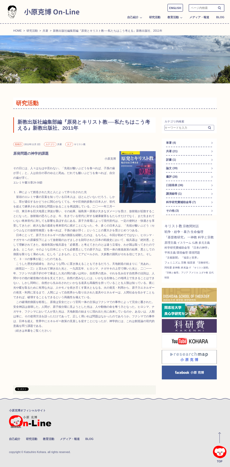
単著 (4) (171, 142)
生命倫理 (197, 232)
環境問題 (194, 252)
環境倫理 (182, 252)
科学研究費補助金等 (177, 247)
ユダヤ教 (203, 272)
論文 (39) (172, 168)
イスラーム (184, 242)
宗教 (183, 262)
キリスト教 (173, 226)
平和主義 (170, 252)
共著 (45, 30)
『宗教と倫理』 (172, 272)
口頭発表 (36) (174, 185)
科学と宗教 (206, 237)
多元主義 (204, 242)
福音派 (191, 262)
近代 (211, 272)
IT (190, 267)
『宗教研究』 (203, 262)
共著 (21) (172, 151)
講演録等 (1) (174, 193)
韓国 (166, 277)
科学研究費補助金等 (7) (181, 202)
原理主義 (170, 242)
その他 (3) (172, 210)
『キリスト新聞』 (201, 267)
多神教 (176, 267)
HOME (17, 30)
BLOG (89, 438)
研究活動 (32, 30)
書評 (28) (172, 176)
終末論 (184, 267)
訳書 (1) (171, 159)
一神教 (192, 237)
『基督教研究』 (175, 237)
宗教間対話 (191, 226)
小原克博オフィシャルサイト (27, 410)
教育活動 (48, 438)
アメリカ (193, 272)
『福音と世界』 (190, 257)
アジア (184, 272)
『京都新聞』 (172, 257)
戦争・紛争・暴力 (177, 232)
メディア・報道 (70, 438)
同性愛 (168, 267)
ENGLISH (175, 8)
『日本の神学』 (200, 247)
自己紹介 (14, 438)
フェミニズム (172, 262)
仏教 (195, 242)
